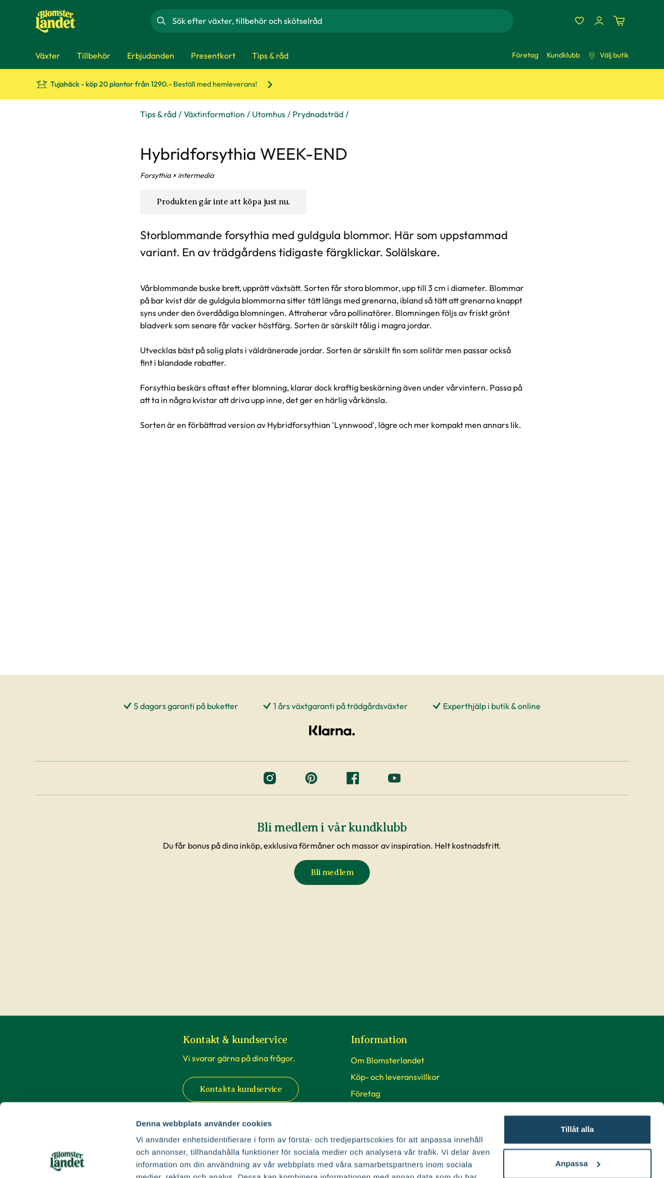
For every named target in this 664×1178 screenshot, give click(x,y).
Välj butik (608, 55)
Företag (525, 55)
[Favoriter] (579, 20)
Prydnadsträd (318, 114)
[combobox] (342, 20)
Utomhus (268, 114)
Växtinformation (214, 114)
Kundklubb (563, 55)
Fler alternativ (162, 1157)
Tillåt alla (577, 1056)
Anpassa (577, 1090)
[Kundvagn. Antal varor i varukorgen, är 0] (619, 20)
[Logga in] (599, 20)
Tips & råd (158, 114)
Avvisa (577, 1124)
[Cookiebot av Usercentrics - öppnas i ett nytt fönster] (67, 1158)
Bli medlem (332, 872)
